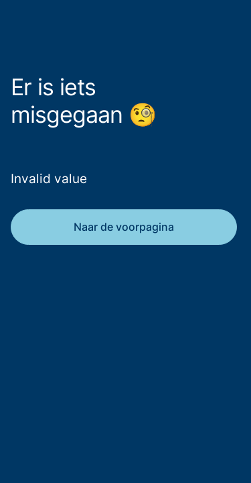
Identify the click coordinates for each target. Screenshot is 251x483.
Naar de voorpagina (124, 226)
